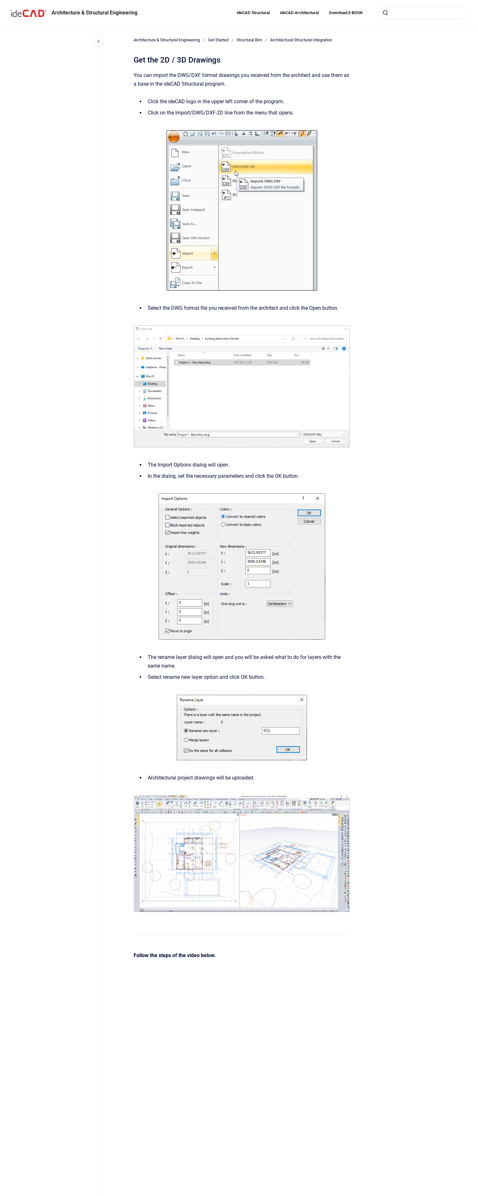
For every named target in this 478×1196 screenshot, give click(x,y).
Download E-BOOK (346, 12)
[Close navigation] (99, 41)
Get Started (218, 40)
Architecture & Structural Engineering (94, 13)
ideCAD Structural (253, 12)
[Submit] (385, 13)
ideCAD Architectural (299, 12)
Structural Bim (249, 40)
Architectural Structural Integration (301, 40)
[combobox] (422, 13)
